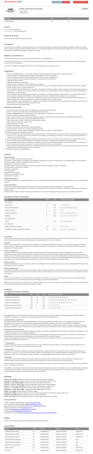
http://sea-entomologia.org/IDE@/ (33, 404)
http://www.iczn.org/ (35, 402)
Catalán (55, 2)
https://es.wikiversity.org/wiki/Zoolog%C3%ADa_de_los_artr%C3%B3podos (38, 412)
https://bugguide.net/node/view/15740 (21, 411)
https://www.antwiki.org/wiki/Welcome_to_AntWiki (23, 409)
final (23, 38)
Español (66, 2)
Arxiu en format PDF (80, 2)
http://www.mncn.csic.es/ (39, 406)
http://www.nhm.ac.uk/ (27, 407)
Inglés (60, 2)
